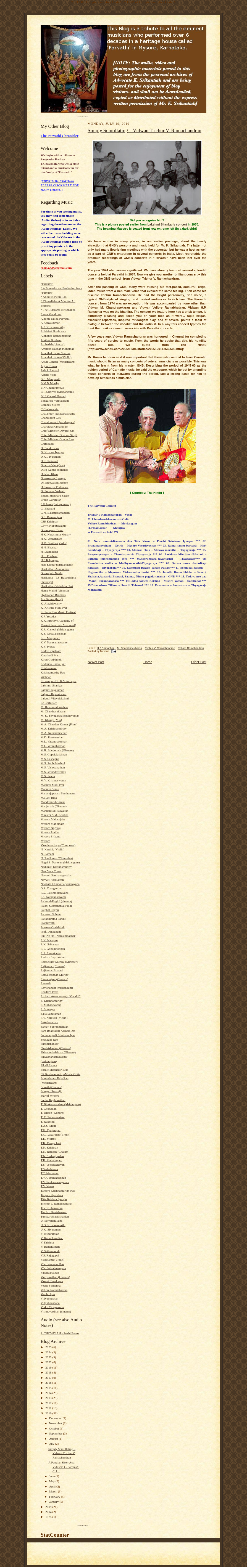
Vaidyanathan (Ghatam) (55, 1277)
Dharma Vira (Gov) (53, 465)
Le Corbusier (49, 702)
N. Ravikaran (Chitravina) (57, 858)
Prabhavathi (48, 922)
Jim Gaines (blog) (52, 599)
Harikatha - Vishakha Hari (57, 586)
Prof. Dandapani (51, 931)
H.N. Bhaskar (49, 547)
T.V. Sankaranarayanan (55, 1182)
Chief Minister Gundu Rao (57, 439)
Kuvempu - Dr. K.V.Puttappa (59, 681)
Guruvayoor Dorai (52, 530)
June (52, 1476)
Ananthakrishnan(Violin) (56, 357)
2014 (48, 1392)
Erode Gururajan (51, 499)
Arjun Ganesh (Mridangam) (58, 361)
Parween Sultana (51, 914)
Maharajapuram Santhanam (58, 793)
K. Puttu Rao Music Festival (58, 612)
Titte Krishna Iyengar (54, 1199)
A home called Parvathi (55, 318)
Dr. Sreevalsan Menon (54, 482)
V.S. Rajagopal (50, 1255)
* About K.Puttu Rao (54, 296)
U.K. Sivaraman (51, 1229)
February (55, 1496)
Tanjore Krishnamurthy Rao (58, 1190)
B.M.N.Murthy (50, 383)
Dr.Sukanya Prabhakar (55, 487)
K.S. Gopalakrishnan (53, 633)
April (52, 1486)
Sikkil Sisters (49, 1065)
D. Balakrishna (50, 448)
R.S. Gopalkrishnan (53, 948)
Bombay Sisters (50, 404)
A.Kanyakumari (51, 322)
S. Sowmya (48, 1009)
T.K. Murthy (48, 1138)
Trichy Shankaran (51, 1208)
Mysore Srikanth (51, 836)
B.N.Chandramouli (52, 387)
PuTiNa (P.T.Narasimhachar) (58, 935)
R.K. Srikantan (50, 944)
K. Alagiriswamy (51, 603)
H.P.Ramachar (49, 551)
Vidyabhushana (50, 1302)
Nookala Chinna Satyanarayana (60, 883)
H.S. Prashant (49, 556)
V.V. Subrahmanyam (53, 1268)
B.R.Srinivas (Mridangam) (57, 391)
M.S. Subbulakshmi (53, 763)
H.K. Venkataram (51, 538)
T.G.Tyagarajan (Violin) (55, 1134)
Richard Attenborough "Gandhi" (60, 996)
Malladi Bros (49, 797)
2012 (48, 1403)
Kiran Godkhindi (51, 659)
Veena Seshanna (51, 1285)
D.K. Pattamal (49, 461)
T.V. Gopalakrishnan (53, 1177)
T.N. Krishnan (49, 1147)
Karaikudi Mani (50, 655)
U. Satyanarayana (51, 1220)
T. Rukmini (48, 1121)
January (54, 1501)
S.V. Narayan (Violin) (54, 1017)
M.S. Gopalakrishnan (54, 754)
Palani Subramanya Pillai (56, 905)
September (56, 1433)
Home (147, 662)
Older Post (198, 662)
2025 (48, 1347)
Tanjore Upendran (52, 1195)
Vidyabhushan (49, 1298)
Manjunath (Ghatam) (54, 806)
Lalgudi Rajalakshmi (53, 694)
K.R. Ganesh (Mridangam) (57, 629)
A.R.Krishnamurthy (53, 327)
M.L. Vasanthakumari (54, 741)
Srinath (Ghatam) (51, 1087)
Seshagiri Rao (49, 1039)
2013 (48, 1397)
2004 (48, 1511)
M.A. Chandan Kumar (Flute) (59, 724)
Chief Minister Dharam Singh (59, 435)
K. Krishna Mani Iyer (54, 607)
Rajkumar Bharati (52, 970)
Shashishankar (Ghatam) (56, 1048)
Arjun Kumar (49, 366)
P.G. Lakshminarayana (55, 892)
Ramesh (46, 983)
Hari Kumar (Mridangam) (57, 564)
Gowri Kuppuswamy (53, 525)
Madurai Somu (50, 789)
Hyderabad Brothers (53, 594)
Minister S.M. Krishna (55, 814)
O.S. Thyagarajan (51, 888)
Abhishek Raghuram (53, 331)
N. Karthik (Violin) (52, 849)
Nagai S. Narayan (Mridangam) (60, 862)
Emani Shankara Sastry (55, 495)
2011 (48, 1408)
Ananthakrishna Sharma (55, 353)
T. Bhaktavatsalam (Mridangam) (61, 1104)
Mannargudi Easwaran (55, 810)
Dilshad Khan (49, 474)
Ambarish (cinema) (53, 344)
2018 (48, 1372)
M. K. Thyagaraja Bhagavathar (60, 715)
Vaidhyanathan (50, 1272)
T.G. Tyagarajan (51, 1130)
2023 (48, 1357)
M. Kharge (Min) (51, 720)
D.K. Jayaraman (51, 456)
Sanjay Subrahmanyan (54, 1026)
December (56, 1418)
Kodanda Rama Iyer (53, 663)
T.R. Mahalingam (51, 1160)
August (54, 1438)
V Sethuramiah (50, 1233)
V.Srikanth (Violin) (52, 1259)
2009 (48, 1506)
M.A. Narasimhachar (54, 733)
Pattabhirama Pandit (53, 918)
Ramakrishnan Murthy (55, 974)
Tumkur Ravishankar (54, 1212)
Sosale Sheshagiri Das (54, 1069)
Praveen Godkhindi (53, 927)
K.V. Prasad (48, 646)
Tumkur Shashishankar (55, 1216)
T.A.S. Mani (48, 1125)
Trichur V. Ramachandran (56, 1203)
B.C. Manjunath (51, 379)
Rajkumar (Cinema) (53, 966)
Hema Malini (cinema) (55, 590)
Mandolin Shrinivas (53, 802)
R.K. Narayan (49, 940)
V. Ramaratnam (50, 1246)
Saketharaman (49, 1022)
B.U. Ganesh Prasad (53, 396)
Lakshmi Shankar (51, 685)
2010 (48, 1413)
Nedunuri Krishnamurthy (56, 866)
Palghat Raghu (50, 909)
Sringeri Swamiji (51, 1091)
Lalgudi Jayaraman (52, 689)
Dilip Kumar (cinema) (54, 469)
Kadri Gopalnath (51, 651)
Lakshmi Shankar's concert (167, 224)
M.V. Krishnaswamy (53, 780)
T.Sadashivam (49, 1169)
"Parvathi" (47, 283)
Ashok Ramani (50, 370)
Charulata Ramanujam (54, 426)
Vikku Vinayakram (52, 1307)
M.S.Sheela (48, 776)
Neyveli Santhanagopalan (56, 875)
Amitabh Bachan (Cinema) (57, 348)
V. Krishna (47, 1242)
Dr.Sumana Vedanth (53, 491)
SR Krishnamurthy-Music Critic (60, 1074)
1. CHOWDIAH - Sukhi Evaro (60, 1333)
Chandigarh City (51, 417)
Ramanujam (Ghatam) (54, 979)
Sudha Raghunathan (53, 1100)
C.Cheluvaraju (50, 409)
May (52, 1481)
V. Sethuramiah (50, 1251)
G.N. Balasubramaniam (55, 512)
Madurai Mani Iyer (52, 784)
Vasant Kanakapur (52, 1281)
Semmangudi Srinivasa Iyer (58, 1035)
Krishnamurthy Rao (53, 672)
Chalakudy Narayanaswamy (58, 413)
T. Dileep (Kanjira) (52, 1112)
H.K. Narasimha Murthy (56, 534)
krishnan (46, 676)
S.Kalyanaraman (51, 1013)
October (54, 1428)
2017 (48, 1377)
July (52, 1443)
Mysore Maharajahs (53, 819)
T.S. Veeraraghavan (53, 1164)
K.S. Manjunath (50, 638)
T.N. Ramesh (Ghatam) (55, 1151)
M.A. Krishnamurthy (54, 728)
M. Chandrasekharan (53, 711)
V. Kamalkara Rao (52, 1238)
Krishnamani (49, 668)
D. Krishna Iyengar (52, 452)
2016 (48, 1382)
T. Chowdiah (49, 1108)
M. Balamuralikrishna (54, 707)
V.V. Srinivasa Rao (52, 1264)
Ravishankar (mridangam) (57, 987)
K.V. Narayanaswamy (54, 642)
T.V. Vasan (47, 1186)
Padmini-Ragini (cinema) (56, 901)
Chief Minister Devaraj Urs (58, 430)
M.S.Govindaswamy (53, 771)
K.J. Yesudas (48, 616)
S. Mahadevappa (51, 1004)
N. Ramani (47, 853)
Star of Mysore (50, 1095)
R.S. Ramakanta (51, 953)
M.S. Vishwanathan (53, 767)
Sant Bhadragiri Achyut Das (58, 1030)
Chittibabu (47, 443)
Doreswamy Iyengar (53, 478)
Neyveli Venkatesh (52, 879)
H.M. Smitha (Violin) (54, 543)
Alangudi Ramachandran (56, 335)
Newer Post (96, 662)
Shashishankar (50, 1043)
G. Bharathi (48, 508)
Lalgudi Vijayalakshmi (55, 698)
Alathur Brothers (51, 340)
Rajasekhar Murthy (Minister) (59, 961)
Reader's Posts (49, 991)
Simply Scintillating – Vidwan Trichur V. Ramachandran (61, 1453)
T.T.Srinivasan (50, 1173)
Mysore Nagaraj (51, 827)
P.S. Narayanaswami (53, 896)
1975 (48, 1516)
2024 (48, 1352)
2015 (48, 1388)
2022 (48, 1362)
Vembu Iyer (48, 1294)
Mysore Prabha (50, 832)
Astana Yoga (48, 374)
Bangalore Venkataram (55, 400)
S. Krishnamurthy (51, 1000)
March (53, 1491)
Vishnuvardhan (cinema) (56, 1311)
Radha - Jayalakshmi (53, 957)
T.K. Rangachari (51, 1143)
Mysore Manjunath (52, 823)
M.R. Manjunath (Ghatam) (57, 750)
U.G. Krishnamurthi (53, 1225)
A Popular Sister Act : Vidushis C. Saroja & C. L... (63, 1467)
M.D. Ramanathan (52, 737)
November (56, 1423)
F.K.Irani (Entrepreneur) (56, 504)
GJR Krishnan (49, 521)
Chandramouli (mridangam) (58, 422)
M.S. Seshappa (50, 758)
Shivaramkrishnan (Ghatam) (58, 1052)
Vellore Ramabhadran (54, 1290)
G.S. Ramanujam (51, 517)
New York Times (51, 871)
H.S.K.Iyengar (50, 560)
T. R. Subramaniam (53, 1117)
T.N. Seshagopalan (52, 1156)
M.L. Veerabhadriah (53, 745)
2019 (48, 1367)
